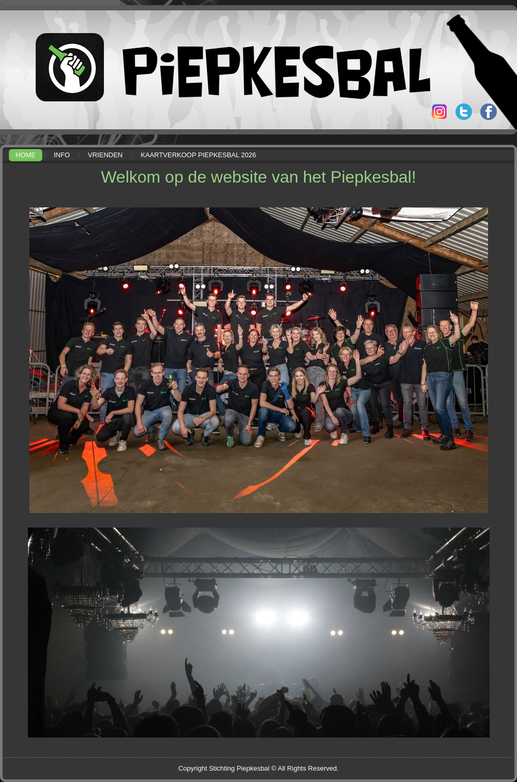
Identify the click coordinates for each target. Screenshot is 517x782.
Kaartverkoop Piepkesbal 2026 (198, 155)
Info (62, 155)
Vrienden (105, 155)
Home (26, 155)
